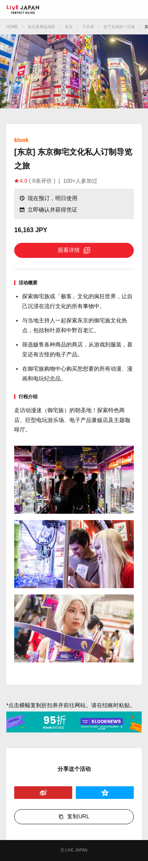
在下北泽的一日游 (119, 27)
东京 (69, 27)
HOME (12, 27)
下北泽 (88, 27)
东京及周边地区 (41, 27)
